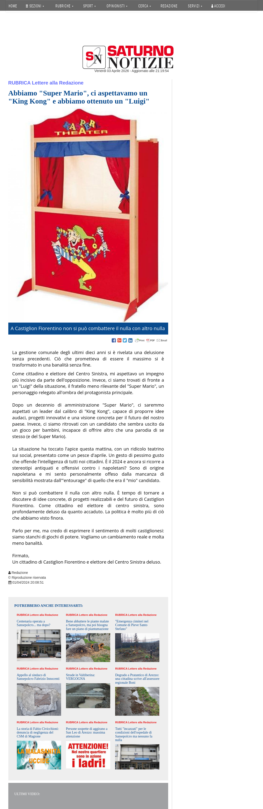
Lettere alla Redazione (58, 82)
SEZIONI (35, 6)
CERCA (144, 6)
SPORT (89, 6)
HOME (13, 6)
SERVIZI (195, 6)
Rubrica (19, 82)
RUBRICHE (64, 6)
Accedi (218, 6)
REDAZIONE (169, 6)
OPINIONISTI (117, 6)
